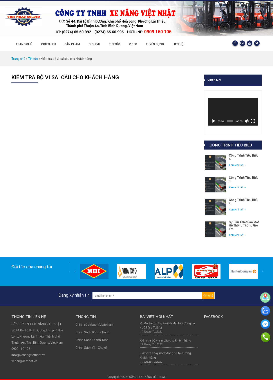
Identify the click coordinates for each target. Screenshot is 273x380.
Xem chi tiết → (238, 165)
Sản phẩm (72, 44)
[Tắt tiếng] (246, 121)
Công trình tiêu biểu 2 (244, 201)
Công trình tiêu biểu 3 (244, 179)
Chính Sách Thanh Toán (92, 340)
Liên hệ (178, 44)
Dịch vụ (94, 44)
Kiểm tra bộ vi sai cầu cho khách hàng (65, 77)
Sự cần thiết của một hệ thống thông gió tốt (244, 226)
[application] (233, 112)
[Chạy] (214, 121)
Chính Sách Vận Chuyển (92, 347)
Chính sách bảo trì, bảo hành (95, 324)
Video (133, 44)
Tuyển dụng (155, 44)
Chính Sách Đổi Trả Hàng (92, 332)
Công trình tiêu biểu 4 (244, 157)
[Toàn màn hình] (253, 121)
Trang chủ (24, 44)
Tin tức (114, 44)
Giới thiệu (48, 44)
